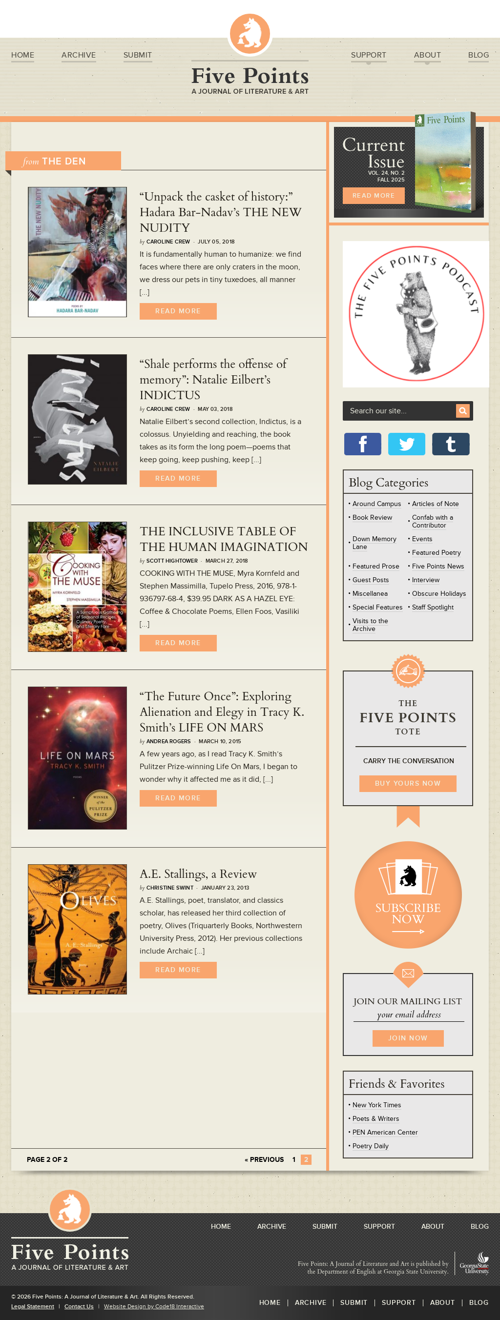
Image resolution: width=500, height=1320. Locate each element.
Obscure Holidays (439, 593)
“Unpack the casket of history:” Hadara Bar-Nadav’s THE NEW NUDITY (221, 212)
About (428, 56)
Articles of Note (435, 504)
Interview (425, 580)
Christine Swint (169, 888)
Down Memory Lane (374, 543)
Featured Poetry (436, 552)
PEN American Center (385, 1132)
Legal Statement (32, 1306)
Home (23, 56)
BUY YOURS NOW (408, 783)
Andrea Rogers (168, 741)
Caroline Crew (168, 242)
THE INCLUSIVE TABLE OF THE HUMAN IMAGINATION (224, 539)
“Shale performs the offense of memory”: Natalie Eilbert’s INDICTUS (213, 380)
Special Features (378, 607)
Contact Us (79, 1306)
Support (369, 56)
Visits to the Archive (370, 625)
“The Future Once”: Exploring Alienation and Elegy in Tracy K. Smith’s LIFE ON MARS (222, 712)
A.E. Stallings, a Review (198, 874)
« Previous (264, 1160)
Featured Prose (376, 566)
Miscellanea (370, 593)
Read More (178, 311)
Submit (138, 56)
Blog (478, 56)
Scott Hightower (172, 561)
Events (422, 539)
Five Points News (438, 566)
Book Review (372, 517)
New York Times (377, 1105)
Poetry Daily (371, 1146)
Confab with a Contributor (432, 521)
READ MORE (374, 196)
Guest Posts (371, 580)
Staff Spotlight (433, 607)
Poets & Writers (376, 1119)
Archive (79, 56)
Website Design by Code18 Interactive (154, 1306)
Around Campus (377, 504)
